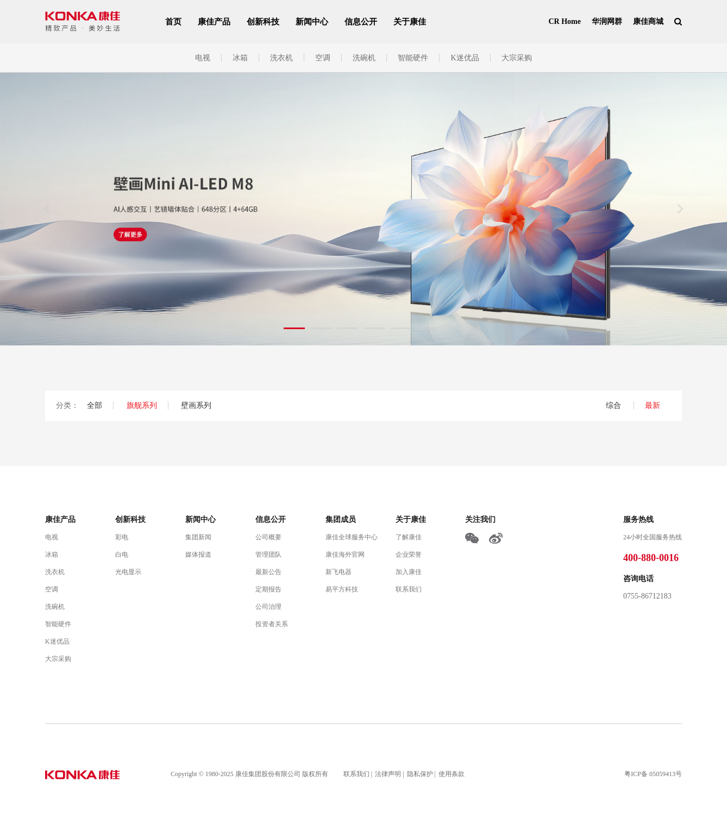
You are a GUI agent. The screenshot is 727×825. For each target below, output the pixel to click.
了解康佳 (409, 537)
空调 (322, 58)
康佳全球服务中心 (351, 537)
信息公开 (360, 21)
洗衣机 (281, 58)
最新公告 (268, 572)
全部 (94, 405)
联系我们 (409, 589)
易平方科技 (341, 589)
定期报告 (268, 589)
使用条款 (451, 774)
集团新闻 (198, 537)
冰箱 (240, 58)
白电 (121, 554)
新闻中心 (312, 21)
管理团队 (268, 554)
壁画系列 (196, 405)
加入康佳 (409, 572)
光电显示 (128, 572)
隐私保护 (420, 774)
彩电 (121, 537)
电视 (202, 58)
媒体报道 (198, 554)
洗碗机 (364, 58)
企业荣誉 (409, 554)
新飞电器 (338, 572)
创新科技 (263, 21)
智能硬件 (413, 58)
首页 (173, 21)
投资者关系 (271, 624)
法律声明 (388, 774)
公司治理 (268, 606)
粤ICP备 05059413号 (653, 774)
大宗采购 (517, 58)
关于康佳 (409, 21)
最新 (652, 405)
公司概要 (268, 537)
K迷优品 (464, 58)
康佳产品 (214, 21)
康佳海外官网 (345, 554)
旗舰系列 (142, 405)
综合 (614, 405)
